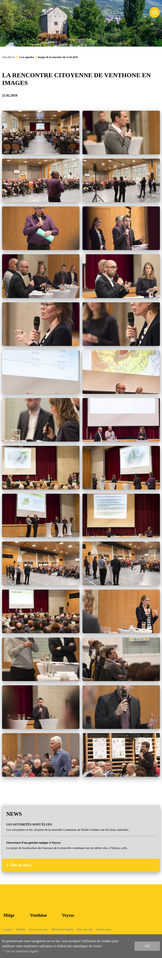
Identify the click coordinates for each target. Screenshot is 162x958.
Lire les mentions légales (22, 951)
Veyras (68, 915)
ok (147, 946)
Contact (7, 929)
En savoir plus (38, 929)
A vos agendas (26, 57)
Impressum (103, 929)
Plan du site (85, 929)
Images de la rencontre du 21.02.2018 (58, 57)
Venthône (38, 915)
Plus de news (21, 865)
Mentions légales (62, 929)
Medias (21, 929)
